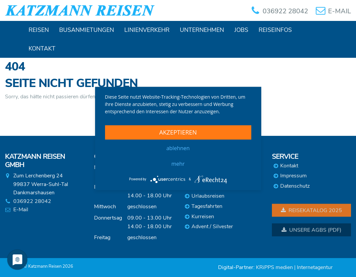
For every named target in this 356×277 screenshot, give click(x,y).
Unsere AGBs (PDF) (311, 230)
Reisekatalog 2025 (311, 211)
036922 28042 (285, 11)
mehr (177, 163)
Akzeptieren (178, 132)
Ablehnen (177, 148)
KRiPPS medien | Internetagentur (294, 267)
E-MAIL (339, 11)
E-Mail (20, 209)
